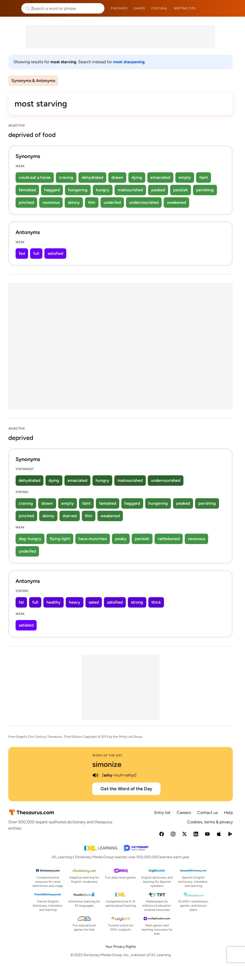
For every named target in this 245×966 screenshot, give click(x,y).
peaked (158, 189)
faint (203, 177)
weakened (176, 202)
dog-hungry (30, 538)
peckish (180, 189)
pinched (26, 202)
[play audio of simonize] (95, 775)
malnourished (130, 189)
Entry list (162, 812)
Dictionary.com (234, 8)
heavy (74, 602)
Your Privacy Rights (120, 946)
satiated (26, 625)
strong (137, 602)
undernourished (143, 202)
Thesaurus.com (11, 8)
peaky (121, 538)
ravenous (50, 202)
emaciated (160, 177)
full (36, 253)
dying (136, 177)
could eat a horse (35, 177)
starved (70, 515)
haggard (52, 189)
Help (228, 812)
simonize (106, 764)
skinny (74, 202)
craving (66, 177)
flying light (60, 538)
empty (184, 177)
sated (94, 602)
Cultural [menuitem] (159, 8)
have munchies (92, 538)
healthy (54, 602)
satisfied (55, 253)
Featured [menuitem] (119, 8)
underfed (112, 202)
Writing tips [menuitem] (185, 8)
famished (27, 189)
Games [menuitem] (139, 8)
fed (22, 253)
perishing (205, 189)
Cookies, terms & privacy (210, 821)
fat (21, 602)
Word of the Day (107, 755)
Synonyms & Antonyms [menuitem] (33, 80)
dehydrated (92, 177)
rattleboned (169, 538)
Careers (184, 812)
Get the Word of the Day (126, 789)
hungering (78, 189)
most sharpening (129, 61)
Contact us (207, 812)
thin (91, 202)
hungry (102, 189)
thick (156, 602)
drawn (117, 177)
